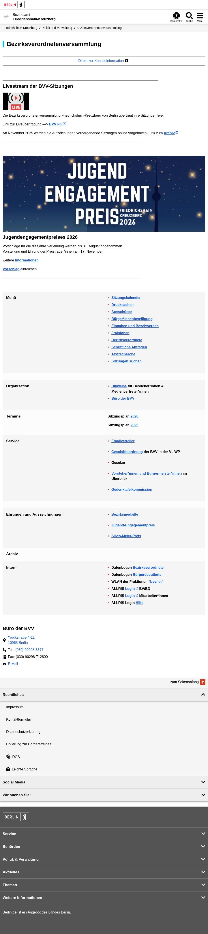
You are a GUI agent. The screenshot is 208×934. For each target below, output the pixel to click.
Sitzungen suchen (126, 361)
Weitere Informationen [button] (22, 898)
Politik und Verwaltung (57, 28)
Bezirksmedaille (124, 514)
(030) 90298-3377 (29, 650)
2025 (135, 425)
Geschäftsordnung (127, 452)
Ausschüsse (121, 312)
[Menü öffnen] (200, 17)
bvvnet (156, 582)
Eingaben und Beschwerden (135, 326)
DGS (13, 757)
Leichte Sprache (21, 769)
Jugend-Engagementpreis (133, 525)
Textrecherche (123, 354)
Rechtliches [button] (13, 695)
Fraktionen (120, 333)
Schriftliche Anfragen (129, 347)
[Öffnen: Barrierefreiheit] (176, 17)
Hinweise (119, 386)
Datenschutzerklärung (23, 732)
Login (130, 589)
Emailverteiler (123, 441)
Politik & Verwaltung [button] (21, 859)
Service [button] (9, 834)
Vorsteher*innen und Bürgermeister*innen (146, 473)
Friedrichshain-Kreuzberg (20, 28)
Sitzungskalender (126, 298)
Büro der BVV (122, 398)
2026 (135, 416)
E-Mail (13, 664)
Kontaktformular (18, 719)
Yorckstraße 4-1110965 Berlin (21, 640)
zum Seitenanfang (184, 682)
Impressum (15, 707)
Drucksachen (122, 305)
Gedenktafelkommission (131, 489)
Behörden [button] (11, 847)
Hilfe (139, 603)
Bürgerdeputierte (147, 574)
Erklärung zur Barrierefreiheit (28, 744)
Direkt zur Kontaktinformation (103, 61)
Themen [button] (10, 885)
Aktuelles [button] (11, 872)
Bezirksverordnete (126, 340)
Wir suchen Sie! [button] (17, 795)
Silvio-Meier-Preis (126, 536)
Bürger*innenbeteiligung (132, 319)
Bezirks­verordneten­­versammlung (99, 28)
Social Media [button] (14, 782)
